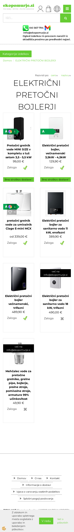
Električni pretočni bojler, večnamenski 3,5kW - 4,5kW (55, 151)
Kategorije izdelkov (16, 54)
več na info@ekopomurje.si (55, 273)
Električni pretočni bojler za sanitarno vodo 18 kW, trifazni (55, 302)
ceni (54, 75)
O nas (38, 478)
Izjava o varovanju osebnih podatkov (38, 491)
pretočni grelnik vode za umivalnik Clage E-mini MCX (18, 224)
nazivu (66, 75)
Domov (7, 60)
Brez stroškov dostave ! (18, 179)
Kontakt (55, 478)
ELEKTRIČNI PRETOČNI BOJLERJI (35, 60)
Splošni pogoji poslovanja (38, 498)
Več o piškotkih (62, 521)
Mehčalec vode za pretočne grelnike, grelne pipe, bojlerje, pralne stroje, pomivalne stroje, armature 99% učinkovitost (18, 385)
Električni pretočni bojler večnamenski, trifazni (18, 302)
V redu (46, 521)
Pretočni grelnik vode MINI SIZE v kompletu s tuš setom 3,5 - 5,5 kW (19, 151)
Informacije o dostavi (38, 484)
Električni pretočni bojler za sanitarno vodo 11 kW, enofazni (55, 226)
